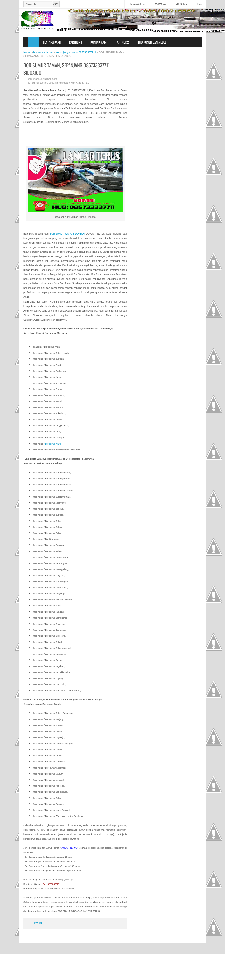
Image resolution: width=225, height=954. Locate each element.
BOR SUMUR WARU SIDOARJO (67, 233)
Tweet (38, 923)
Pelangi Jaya (137, 4)
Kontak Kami (98, 41)
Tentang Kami (52, 41)
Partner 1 (75, 41)
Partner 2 (122, 41)
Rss (199, 4)
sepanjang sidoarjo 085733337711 (69, 82)
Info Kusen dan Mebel (151, 41)
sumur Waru (54, 444)
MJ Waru (160, 4)
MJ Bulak (181, 4)
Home (33, 42)
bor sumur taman (37, 82)
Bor (46, 444)
